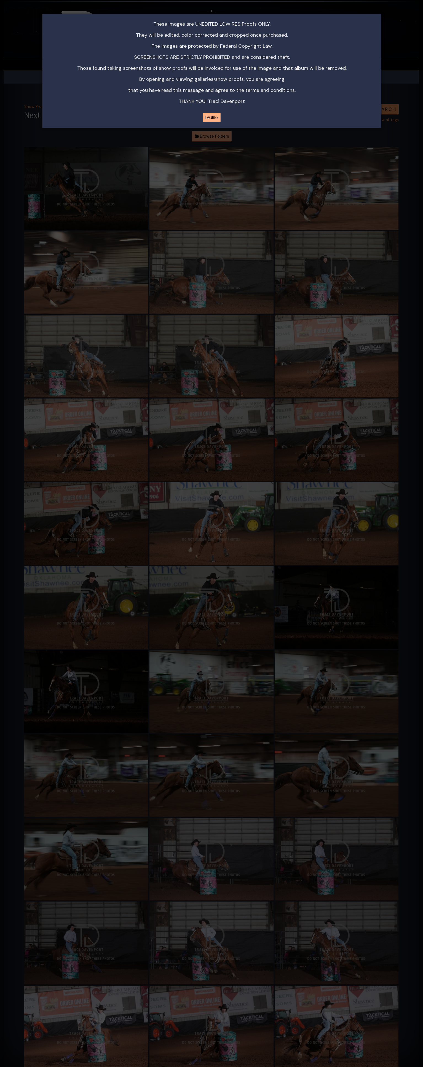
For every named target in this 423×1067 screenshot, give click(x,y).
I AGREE (212, 117)
